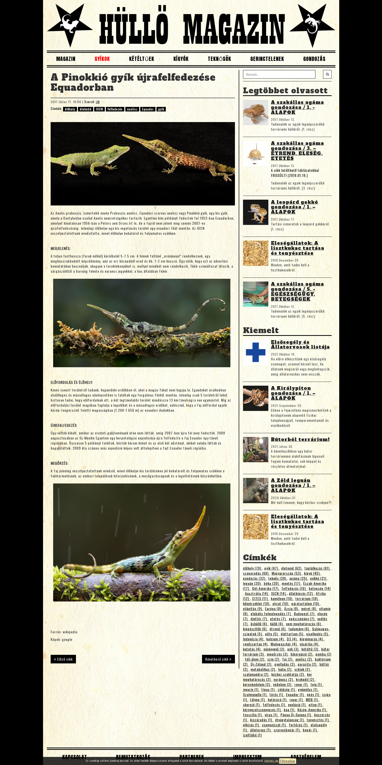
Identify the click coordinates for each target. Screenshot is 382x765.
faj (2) (287, 659)
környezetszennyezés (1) (262, 709)
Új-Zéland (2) (261, 664)
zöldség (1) (287, 689)
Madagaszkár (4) (284, 643)
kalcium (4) (275, 638)
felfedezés (115, 109)
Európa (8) (273, 608)
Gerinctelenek (267, 59)
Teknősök (219, 59)
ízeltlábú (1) (252, 734)
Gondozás (314, 59)
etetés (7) (278, 618)
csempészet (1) (274, 724)
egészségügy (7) (302, 618)
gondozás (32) (254, 578)
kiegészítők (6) (255, 628)
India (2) (285, 669)
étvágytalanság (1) (290, 719)
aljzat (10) (280, 603)
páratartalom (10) (305, 603)
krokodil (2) (305, 679)
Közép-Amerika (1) (312, 709)
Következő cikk (218, 659)
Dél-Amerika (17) (265, 588)
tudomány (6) (299, 628)
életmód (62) (292, 568)
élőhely (70, 109)
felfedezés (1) (274, 704)
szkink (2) (302, 669)
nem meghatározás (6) (304, 623)
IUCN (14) (279, 593)
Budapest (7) (304, 613)
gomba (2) (323, 654)
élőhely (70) (252, 568)
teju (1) (317, 684)
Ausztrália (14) (257, 593)
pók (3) (293, 649)
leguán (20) (252, 583)
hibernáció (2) (302, 654)
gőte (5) (272, 633)
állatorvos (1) (261, 729)
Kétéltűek (141, 59)
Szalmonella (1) (255, 694)
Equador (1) (295, 694)
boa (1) (289, 709)
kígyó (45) (312, 573)
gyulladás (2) (285, 664)
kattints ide (272, 760)
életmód (85, 109)
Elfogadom (287, 761)
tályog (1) (258, 699)
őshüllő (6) (259, 623)
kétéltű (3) (310, 649)
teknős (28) (277, 578)
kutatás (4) (252, 649)
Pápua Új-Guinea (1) (296, 714)
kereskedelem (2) (257, 684)
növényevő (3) (274, 649)
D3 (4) (292, 638)
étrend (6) (278, 628)
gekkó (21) (318, 578)
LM (98, 102)
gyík (161, 109)
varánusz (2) (284, 679)
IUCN (99, 109)
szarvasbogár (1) (287, 729)
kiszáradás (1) (261, 719)
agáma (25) (298, 578)
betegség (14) (320, 588)
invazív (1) (251, 689)
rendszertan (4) (256, 643)
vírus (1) (271, 714)
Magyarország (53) (287, 573)
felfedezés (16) (294, 588)
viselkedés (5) (317, 633)
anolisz (132, 109)
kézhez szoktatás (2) (288, 674)
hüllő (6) (277, 623)
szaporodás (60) (256, 573)
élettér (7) (259, 618)
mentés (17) (291, 583)
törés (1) (277, 694)
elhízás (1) (251, 724)
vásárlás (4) (309, 643)
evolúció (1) (297, 704)
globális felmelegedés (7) (271, 613)
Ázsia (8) (291, 608)
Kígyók (181, 59)
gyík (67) (271, 568)
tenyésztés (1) (318, 719)
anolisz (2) (304, 659)
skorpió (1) (252, 704)
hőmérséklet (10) (256, 603)
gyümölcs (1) (308, 689)
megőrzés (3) (278, 654)
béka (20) (272, 583)
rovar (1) (301, 684)
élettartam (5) (292, 633)
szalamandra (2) (256, 674)
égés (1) (313, 694)
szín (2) (273, 659)
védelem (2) (282, 684)
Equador (148, 109)
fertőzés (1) (299, 724)
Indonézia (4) (253, 638)
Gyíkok (102, 59)
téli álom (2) (255, 659)
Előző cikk (63, 659)
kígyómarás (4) (312, 638)
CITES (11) (260, 598)
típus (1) (269, 689)
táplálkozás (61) (318, 568)
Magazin (65, 59)
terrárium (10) (307, 598)
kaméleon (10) (282, 598)
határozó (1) (278, 699)
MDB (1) (312, 699)
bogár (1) (310, 729)
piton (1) (316, 704)
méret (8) (309, 608)
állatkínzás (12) (301, 593)
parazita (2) (307, 664)
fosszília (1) (253, 714)
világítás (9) (253, 608)
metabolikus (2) (263, 669)
